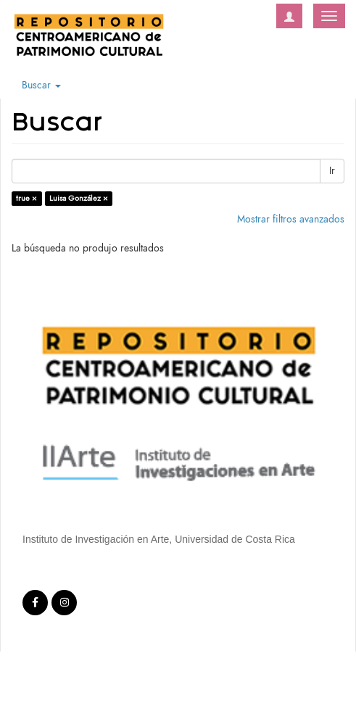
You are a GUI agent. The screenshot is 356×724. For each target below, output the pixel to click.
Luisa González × (78, 198)
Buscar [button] (41, 85)
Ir (332, 171)
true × (26, 198)
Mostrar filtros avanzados (290, 219)
